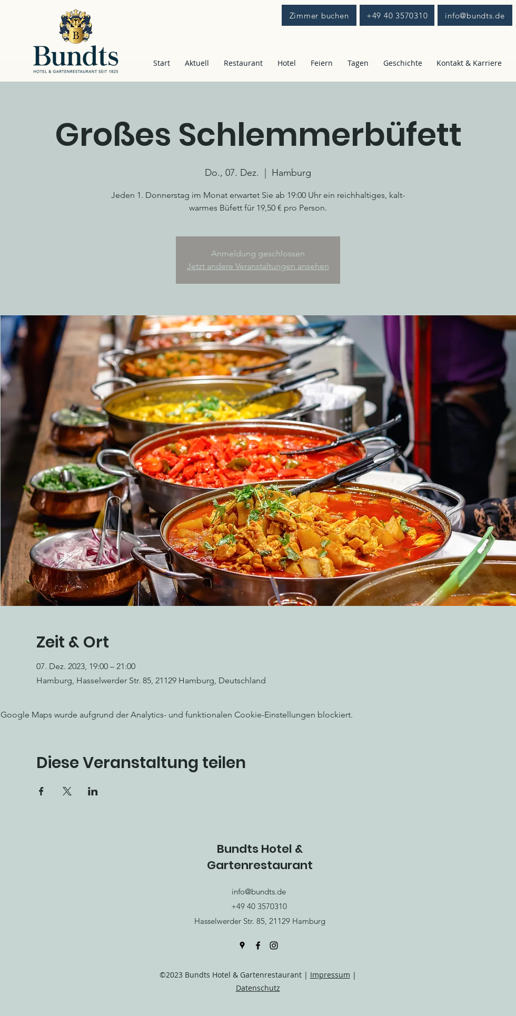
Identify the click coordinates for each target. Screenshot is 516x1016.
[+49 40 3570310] (397, 15)
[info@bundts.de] (475, 15)
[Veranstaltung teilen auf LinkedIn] (93, 791)
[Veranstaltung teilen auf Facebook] (41, 791)
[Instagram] (274, 945)
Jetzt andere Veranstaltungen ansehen (258, 266)
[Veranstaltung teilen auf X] (67, 791)
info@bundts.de (259, 891)
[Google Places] (242, 945)
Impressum (330, 975)
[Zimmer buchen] (319, 15)
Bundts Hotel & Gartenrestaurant (260, 857)
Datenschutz (258, 988)
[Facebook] (258, 945)
